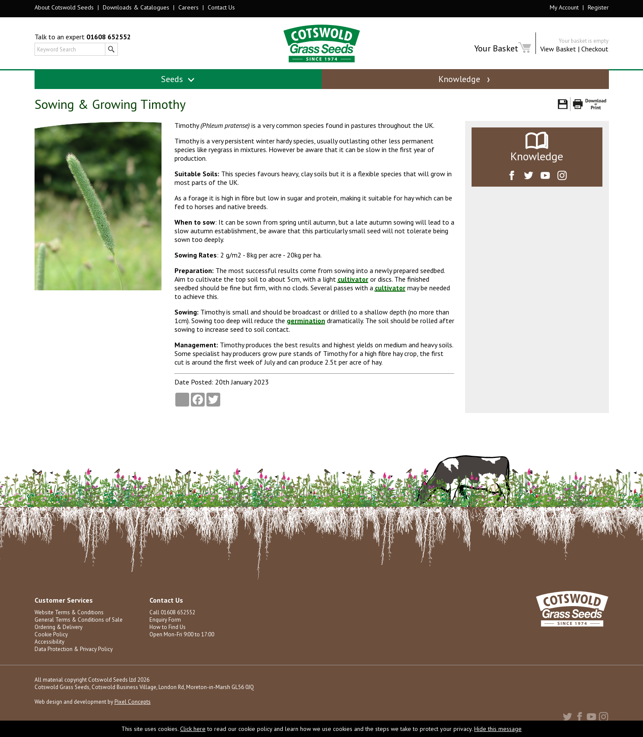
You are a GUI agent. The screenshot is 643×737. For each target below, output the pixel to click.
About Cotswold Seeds (64, 7)
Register (598, 7)
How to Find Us (167, 627)
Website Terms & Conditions (69, 612)
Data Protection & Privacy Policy (74, 649)
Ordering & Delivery (58, 627)
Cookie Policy (51, 634)
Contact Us (221, 7)
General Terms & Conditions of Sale (79, 619)
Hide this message (498, 729)
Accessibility (49, 641)
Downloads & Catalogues (136, 7)
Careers (188, 7)
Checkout (594, 48)
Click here (193, 729)
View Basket (558, 48)
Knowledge (465, 79)
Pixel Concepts (132, 701)
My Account (564, 7)
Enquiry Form (165, 619)
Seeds (178, 79)
